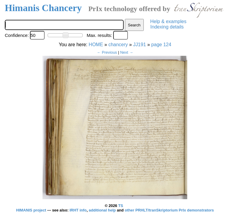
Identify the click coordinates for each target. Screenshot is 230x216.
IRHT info (78, 210)
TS (120, 205)
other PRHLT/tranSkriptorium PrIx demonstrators (169, 210)
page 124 (161, 44)
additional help (103, 210)
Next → (126, 52)
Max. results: (99, 35)
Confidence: (17, 35)
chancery (118, 44)
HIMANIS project (31, 210)
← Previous (107, 52)
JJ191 (139, 44)
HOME (96, 44)
